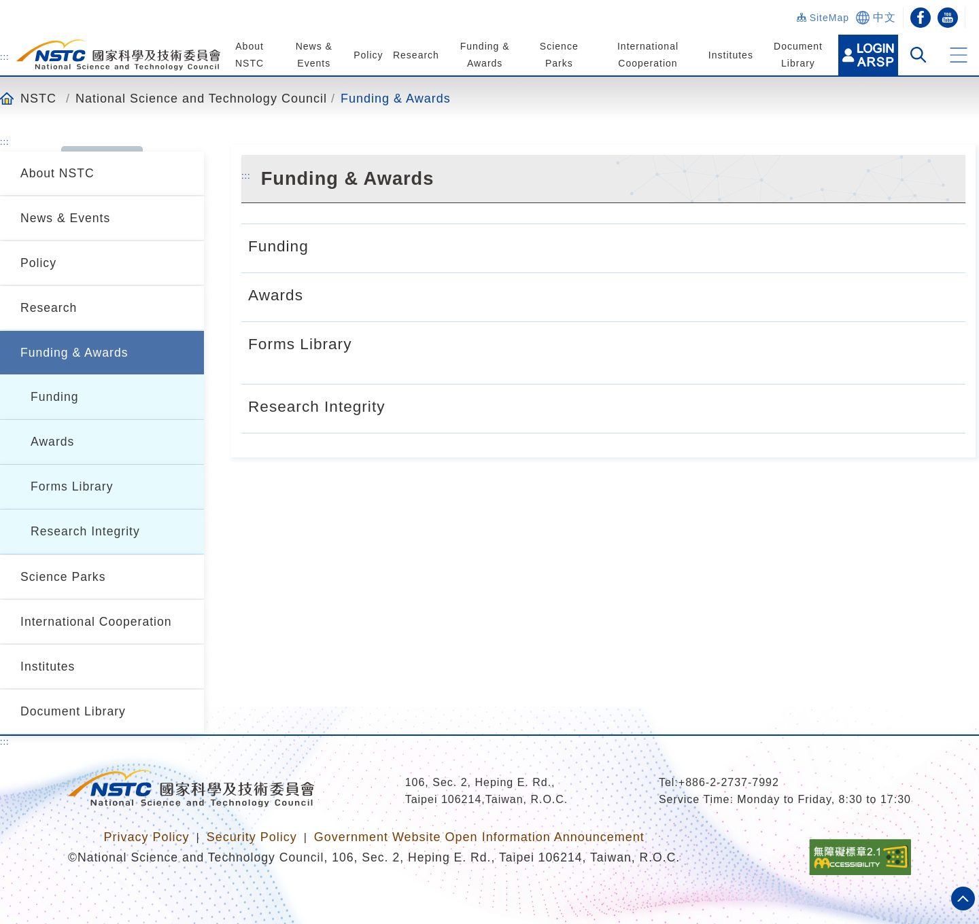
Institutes (730, 55)
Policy (368, 55)
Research (416, 55)
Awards (52, 441)
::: (5, 56)
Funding (55, 397)
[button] (958, 55)
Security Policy (252, 837)
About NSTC (57, 173)
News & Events (65, 218)
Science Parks (62, 577)
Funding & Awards (396, 98)
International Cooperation (96, 621)
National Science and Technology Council (201, 98)
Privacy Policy (146, 837)
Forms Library (72, 486)
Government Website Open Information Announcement (479, 837)
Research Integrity (85, 531)
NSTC (38, 98)
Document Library (73, 711)
